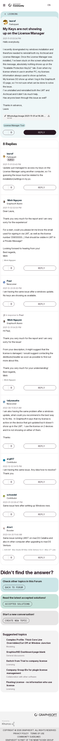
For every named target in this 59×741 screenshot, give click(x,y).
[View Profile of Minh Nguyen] (14, 200)
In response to (14, 315)
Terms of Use (37, 733)
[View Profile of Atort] (10, 527)
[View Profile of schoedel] (12, 494)
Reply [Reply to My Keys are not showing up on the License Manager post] (41, 132)
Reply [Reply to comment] (41, 187)
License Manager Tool (14, 125)
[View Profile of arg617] (10, 459)
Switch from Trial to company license (26, 661)
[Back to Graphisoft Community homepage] (17, 5)
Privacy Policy (21, 733)
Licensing (10, 664)
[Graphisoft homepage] (45, 715)
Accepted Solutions (17, 604)
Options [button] (54, 13)
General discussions (15, 655)
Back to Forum (14, 587)
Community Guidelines (28, 737)
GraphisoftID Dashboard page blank (25, 652)
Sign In (54, 5)
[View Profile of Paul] (9, 281)
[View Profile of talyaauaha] (13, 400)
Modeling (10, 646)
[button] (5, 132)
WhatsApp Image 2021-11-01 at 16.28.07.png (28, 116)
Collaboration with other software (21, 677)
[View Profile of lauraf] (12, 21)
